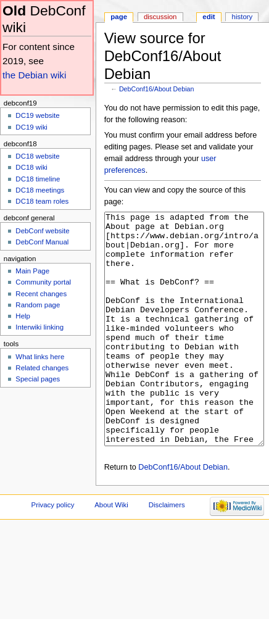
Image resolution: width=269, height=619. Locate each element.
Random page (37, 305)
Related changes (41, 368)
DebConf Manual (41, 242)
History (242, 16)
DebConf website (42, 231)
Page (118, 16)
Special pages (37, 379)
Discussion (160, 16)
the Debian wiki (34, 75)
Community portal (43, 282)
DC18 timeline (37, 179)
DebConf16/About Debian (156, 89)
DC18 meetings (39, 190)
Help (22, 316)
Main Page (32, 271)
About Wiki (111, 551)
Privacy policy (53, 551)
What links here (39, 356)
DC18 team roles (41, 201)
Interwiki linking (39, 327)
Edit (208, 16)
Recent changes (41, 293)
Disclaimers (167, 551)
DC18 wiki (31, 167)
